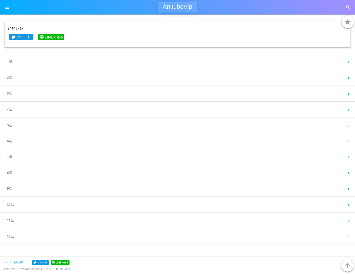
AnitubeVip (177, 6)
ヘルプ (7, 262)
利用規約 (19, 262)
